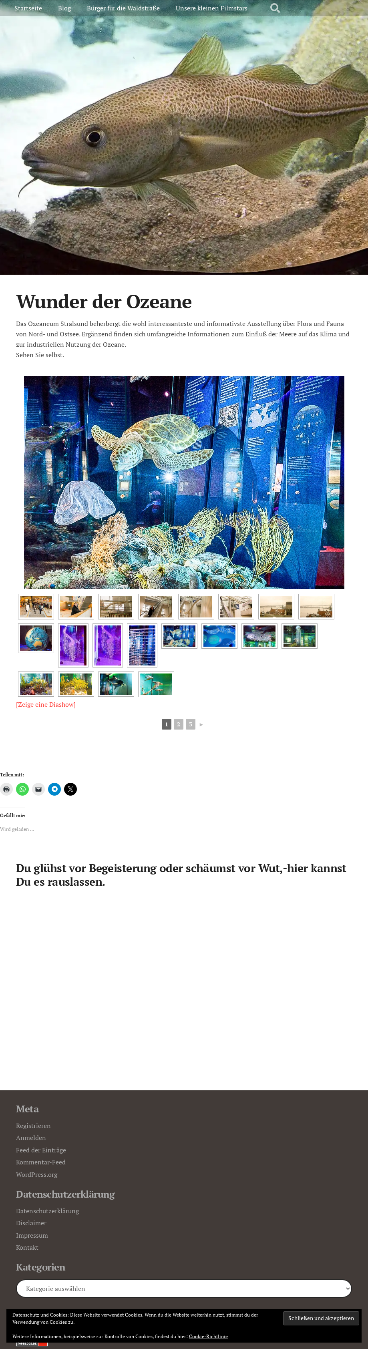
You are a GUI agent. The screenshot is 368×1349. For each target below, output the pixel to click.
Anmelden (31, 1137)
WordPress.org (36, 1174)
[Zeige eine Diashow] (46, 704)
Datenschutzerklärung (47, 1210)
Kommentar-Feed (41, 1162)
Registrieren (33, 1125)
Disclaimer (31, 1222)
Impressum (32, 1235)
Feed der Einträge (41, 1150)
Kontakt (27, 1247)
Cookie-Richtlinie (208, 1336)
